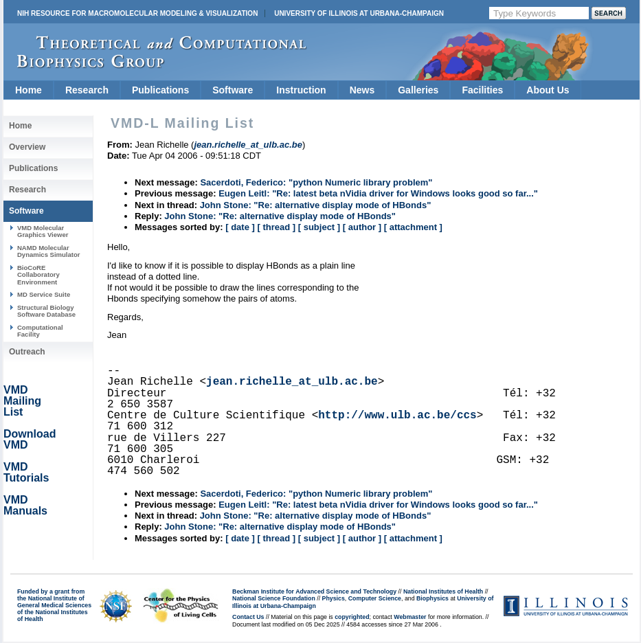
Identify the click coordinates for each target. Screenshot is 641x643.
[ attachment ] (413, 227)
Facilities (482, 89)
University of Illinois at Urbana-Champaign (359, 13)
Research (87, 89)
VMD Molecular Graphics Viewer (42, 231)
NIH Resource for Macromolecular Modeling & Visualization (137, 13)
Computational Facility (40, 331)
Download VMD (29, 439)
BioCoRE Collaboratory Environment (38, 275)
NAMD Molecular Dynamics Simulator (48, 251)
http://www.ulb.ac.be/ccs (397, 415)
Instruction (301, 89)
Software (232, 89)
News (362, 89)
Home (28, 89)
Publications (160, 89)
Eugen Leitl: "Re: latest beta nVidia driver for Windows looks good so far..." (378, 193)
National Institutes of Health (443, 591)
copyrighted (352, 616)
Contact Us (248, 616)
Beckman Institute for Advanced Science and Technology (314, 591)
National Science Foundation (273, 598)
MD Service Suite (43, 294)
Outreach (27, 352)
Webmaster (410, 616)
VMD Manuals (25, 505)
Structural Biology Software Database (46, 311)
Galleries (418, 89)
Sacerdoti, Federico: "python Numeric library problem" (316, 182)
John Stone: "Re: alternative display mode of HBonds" (315, 205)
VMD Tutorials (26, 472)
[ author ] (362, 227)
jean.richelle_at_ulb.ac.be (292, 382)
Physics (333, 598)
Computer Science (374, 598)
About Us (547, 89)
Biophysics (432, 598)
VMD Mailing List (22, 401)
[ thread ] (276, 227)
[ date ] (240, 227)
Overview (27, 147)
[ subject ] (319, 227)
